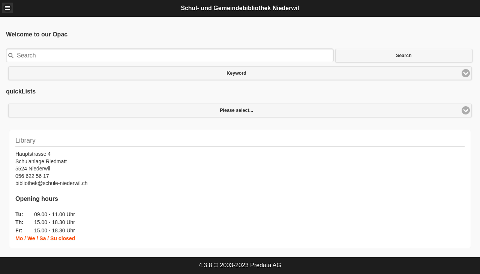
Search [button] (404, 55)
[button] (7, 8)
